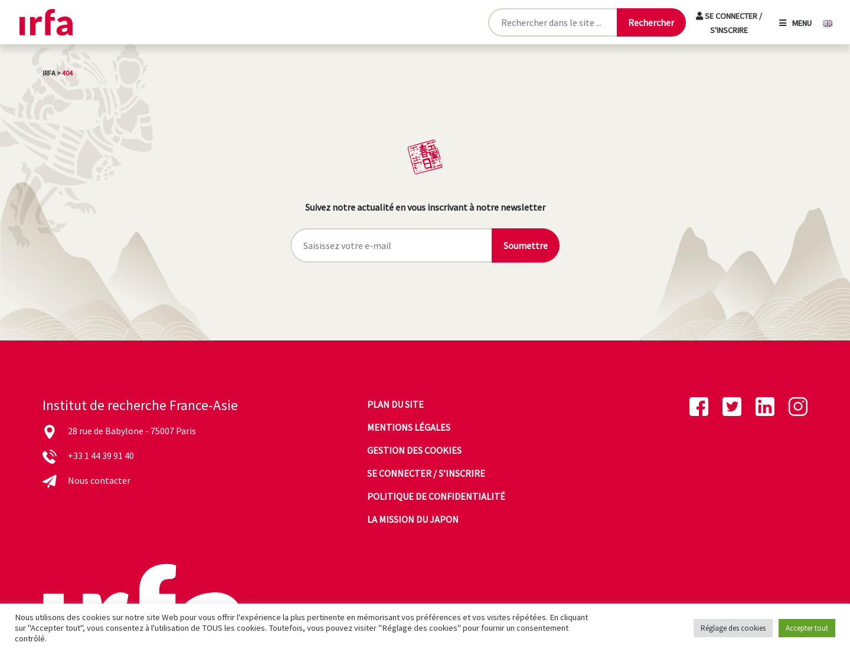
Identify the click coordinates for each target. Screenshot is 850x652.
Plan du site (395, 404)
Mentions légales (408, 427)
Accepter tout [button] (807, 628)
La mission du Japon (413, 519)
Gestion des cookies (414, 450)
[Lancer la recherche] (651, 22)
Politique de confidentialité (436, 496)
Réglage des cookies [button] (733, 628)
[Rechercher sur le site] (552, 22)
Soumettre (526, 245)
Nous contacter (99, 480)
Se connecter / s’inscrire (426, 473)
